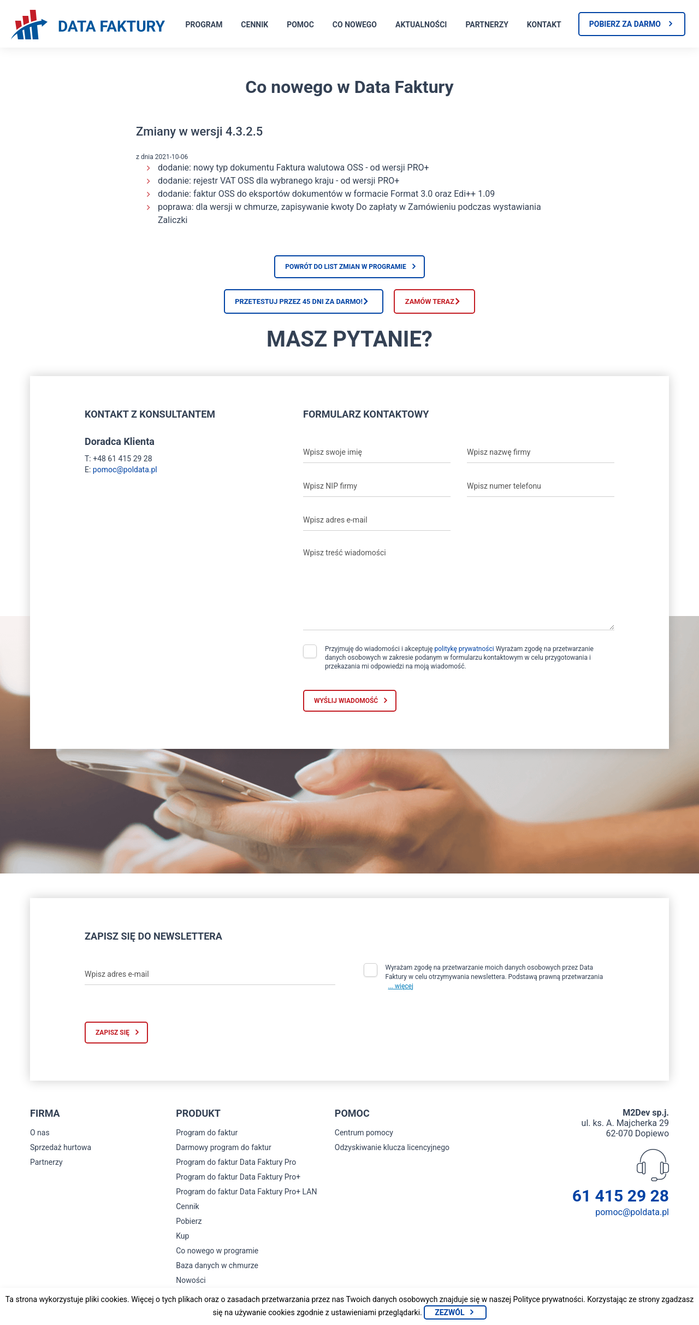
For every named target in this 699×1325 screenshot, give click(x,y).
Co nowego (355, 24)
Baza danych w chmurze (217, 1271)
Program (204, 24)
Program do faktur (207, 1138)
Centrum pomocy (364, 1138)
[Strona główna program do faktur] (88, 26)
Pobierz (189, 1227)
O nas (40, 1138)
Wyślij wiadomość (346, 706)
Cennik (254, 24)
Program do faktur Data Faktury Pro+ (238, 1183)
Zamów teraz (457, 304)
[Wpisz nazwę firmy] (540, 457)
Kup (182, 1242)
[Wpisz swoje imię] (377, 457)
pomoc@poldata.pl (125, 475)
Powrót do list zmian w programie (345, 267)
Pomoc (300, 24)
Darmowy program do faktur (223, 1153)
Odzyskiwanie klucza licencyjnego (392, 1153)
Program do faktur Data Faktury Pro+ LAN (246, 1197)
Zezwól (449, 1312)
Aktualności (421, 24)
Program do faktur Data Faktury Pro (236, 1168)
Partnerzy (486, 24)
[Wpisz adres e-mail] (377, 525)
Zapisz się (112, 1038)
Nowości (190, 1286)
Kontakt (544, 24)
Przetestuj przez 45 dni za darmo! (272, 304)
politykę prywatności (464, 654)
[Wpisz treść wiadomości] (458, 592)
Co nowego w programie (217, 1256)
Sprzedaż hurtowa (60, 1153)
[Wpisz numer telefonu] (540, 491)
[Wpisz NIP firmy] (377, 491)
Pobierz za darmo (625, 24)
